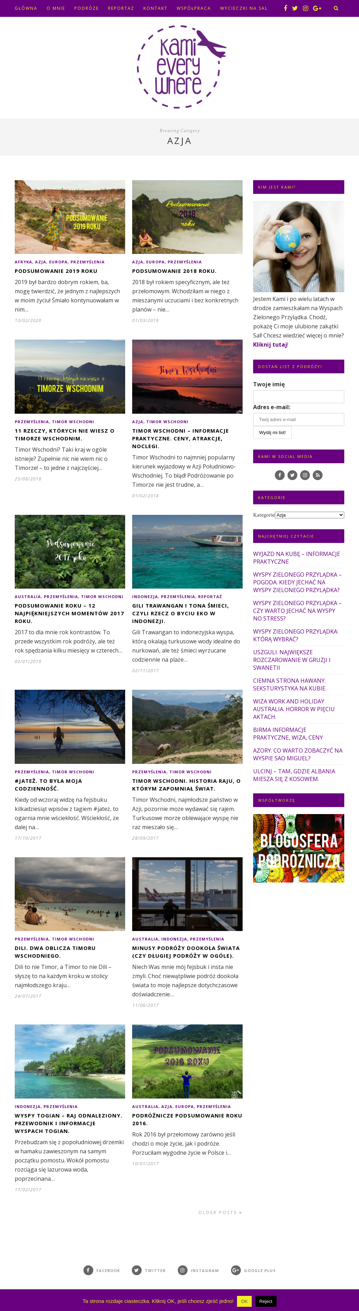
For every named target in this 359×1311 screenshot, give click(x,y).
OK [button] (244, 1301)
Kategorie (264, 515)
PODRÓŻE (86, 8)
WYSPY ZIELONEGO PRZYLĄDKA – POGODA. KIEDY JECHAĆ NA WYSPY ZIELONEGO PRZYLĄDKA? (297, 582)
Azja (40, 261)
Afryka (23, 261)
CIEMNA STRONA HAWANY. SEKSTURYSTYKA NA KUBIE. (289, 684)
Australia (28, 596)
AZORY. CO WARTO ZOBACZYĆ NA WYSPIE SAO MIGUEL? (298, 754)
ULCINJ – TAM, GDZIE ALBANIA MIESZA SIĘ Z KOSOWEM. (294, 775)
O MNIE (56, 8)
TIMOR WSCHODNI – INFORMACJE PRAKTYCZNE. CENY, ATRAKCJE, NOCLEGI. (180, 438)
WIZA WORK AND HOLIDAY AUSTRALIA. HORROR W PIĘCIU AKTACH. (294, 709)
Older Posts (220, 1212)
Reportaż (210, 596)
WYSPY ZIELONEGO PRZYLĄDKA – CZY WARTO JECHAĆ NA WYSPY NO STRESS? (297, 610)
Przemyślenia (87, 261)
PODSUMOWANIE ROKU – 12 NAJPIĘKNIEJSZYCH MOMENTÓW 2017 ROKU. (69, 613)
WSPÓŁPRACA (194, 8)
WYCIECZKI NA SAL (244, 8)
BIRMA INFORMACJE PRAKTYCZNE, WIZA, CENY (288, 733)
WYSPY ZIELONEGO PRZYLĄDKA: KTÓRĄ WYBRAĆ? (295, 635)
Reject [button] (265, 1301)
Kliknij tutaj (270, 344)
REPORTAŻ (121, 8)
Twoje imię (269, 384)
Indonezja (145, 596)
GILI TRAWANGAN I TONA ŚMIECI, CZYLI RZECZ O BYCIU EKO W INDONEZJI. (180, 613)
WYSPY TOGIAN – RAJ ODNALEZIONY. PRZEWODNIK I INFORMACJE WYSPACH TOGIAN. (68, 1123)
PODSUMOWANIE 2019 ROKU (56, 270)
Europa (58, 261)
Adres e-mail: (271, 407)
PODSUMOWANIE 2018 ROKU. (174, 270)
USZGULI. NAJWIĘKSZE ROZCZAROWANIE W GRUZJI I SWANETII (292, 659)
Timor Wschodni (73, 421)
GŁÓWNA (26, 8)
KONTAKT (155, 8)
